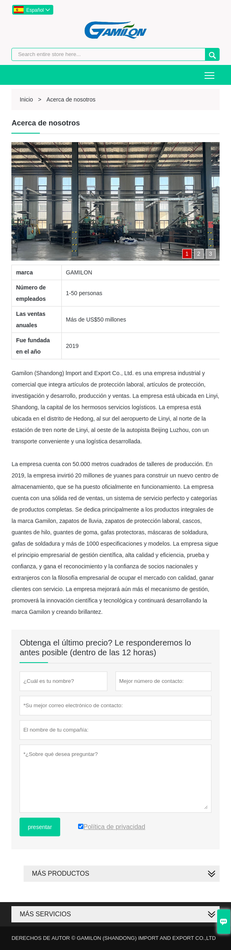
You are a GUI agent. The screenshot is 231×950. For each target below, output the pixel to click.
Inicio (26, 99)
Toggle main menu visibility (210, 72)
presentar (40, 827)
